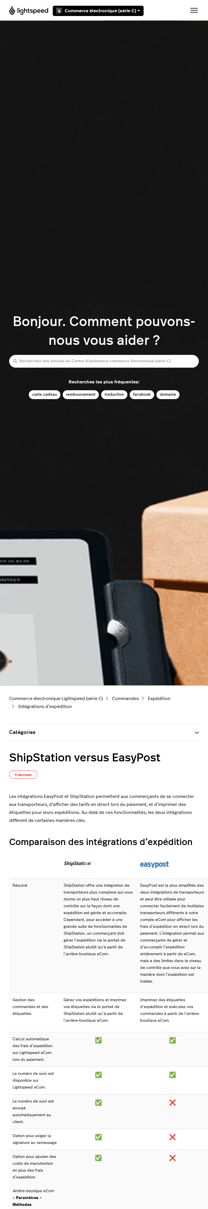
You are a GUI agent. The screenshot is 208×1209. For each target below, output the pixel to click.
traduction (114, 394)
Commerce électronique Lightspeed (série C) (56, 698)
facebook (142, 394)
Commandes (125, 698)
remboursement (80, 394)
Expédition (159, 698)
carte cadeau (44, 394)
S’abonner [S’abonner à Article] (23, 775)
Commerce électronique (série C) (98, 11)
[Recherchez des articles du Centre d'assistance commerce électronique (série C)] (104, 361)
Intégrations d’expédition (45, 706)
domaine (168, 394)
